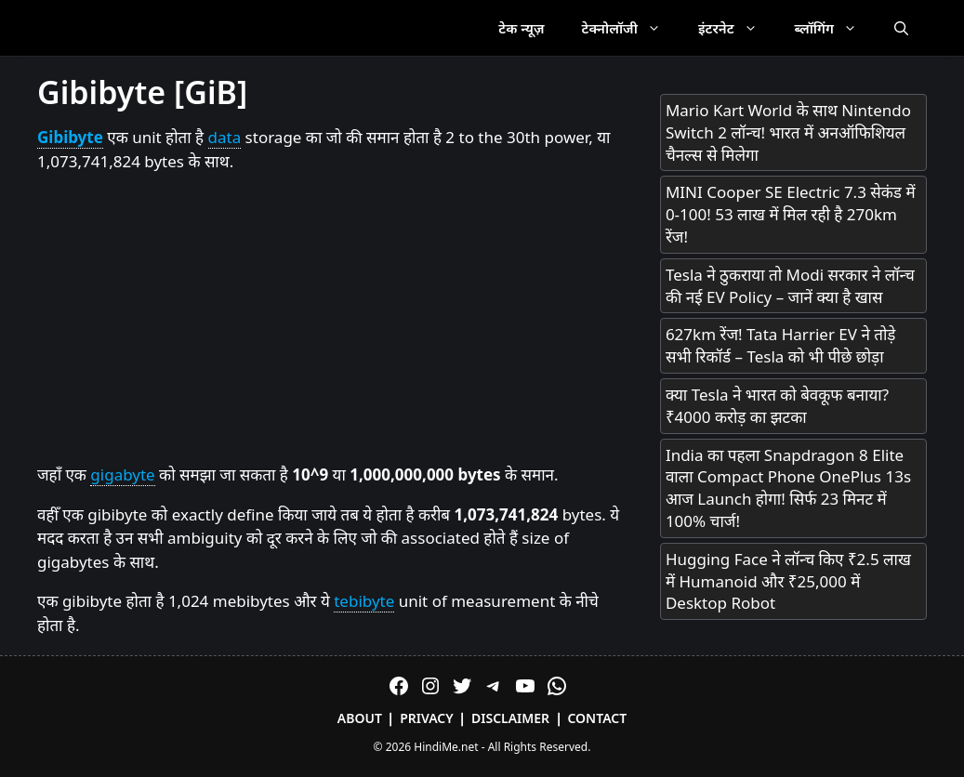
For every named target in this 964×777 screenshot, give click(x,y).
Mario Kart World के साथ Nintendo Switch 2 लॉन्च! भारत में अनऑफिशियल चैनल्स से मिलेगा (788, 132)
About (359, 718)
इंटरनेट (737, 28)
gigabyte (122, 474)
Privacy (427, 718)
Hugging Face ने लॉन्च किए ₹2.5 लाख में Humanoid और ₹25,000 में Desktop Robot (788, 581)
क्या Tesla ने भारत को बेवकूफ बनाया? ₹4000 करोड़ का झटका (777, 406)
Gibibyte (70, 137)
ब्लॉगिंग (835, 28)
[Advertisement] (330, 319)
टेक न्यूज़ (521, 28)
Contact (597, 718)
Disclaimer (510, 718)
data (225, 137)
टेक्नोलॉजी (631, 28)
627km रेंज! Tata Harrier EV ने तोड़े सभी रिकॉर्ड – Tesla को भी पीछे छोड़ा (781, 345)
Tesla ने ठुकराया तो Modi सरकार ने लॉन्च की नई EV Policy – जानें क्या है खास (790, 286)
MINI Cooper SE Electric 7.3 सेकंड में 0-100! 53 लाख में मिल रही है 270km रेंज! (791, 214)
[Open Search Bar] (901, 28)
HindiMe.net (446, 747)
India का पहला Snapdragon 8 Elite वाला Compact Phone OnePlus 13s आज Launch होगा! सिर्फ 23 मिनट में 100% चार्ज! (788, 488)
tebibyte (364, 601)
